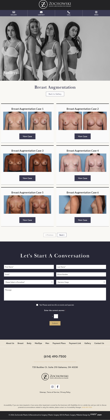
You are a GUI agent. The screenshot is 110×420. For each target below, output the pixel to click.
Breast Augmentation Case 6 (83, 192)
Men (47, 343)
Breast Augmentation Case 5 (27, 192)
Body (29, 343)
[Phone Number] (81, 274)
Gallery (87, 343)
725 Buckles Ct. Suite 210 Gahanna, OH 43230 (55, 367)
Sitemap (43, 392)
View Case (27, 136)
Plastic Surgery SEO (55, 415)
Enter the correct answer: (55, 310)
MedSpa (38, 343)
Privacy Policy (65, 392)
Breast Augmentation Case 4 (83, 150)
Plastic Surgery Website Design (76, 415)
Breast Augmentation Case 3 (27, 150)
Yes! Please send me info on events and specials (56, 305)
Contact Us (99, 343)
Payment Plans (59, 343)
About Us (10, 343)
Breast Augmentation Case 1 (27, 108)
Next (61, 235)
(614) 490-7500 (55, 356)
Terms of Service (53, 392)
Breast (20, 343)
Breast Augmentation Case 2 (83, 108)
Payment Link (75, 343)
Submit (55, 323)
